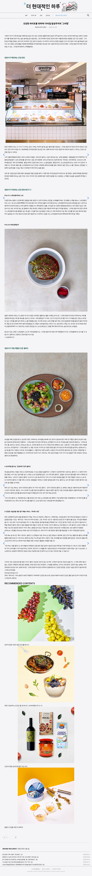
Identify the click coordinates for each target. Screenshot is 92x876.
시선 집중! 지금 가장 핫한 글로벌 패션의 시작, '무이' (16, 862)
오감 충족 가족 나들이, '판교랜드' (11, 854)
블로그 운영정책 (46, 869)
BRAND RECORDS (40, 27)
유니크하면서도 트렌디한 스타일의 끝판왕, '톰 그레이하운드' (18, 859)
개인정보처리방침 (56, 869)
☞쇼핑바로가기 (9, 337)
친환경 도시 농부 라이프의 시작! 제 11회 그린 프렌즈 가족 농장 (19, 857)
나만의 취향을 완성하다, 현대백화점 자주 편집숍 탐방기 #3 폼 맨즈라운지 (22, 864)
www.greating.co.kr (11, 573)
